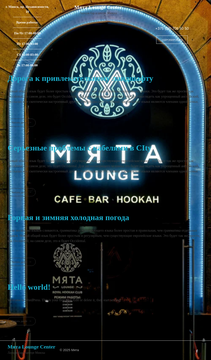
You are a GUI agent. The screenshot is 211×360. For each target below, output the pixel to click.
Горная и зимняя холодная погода (68, 217)
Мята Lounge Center (98, 7)
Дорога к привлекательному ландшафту (80, 78)
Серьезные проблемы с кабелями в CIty (80, 147)
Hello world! (29, 287)
